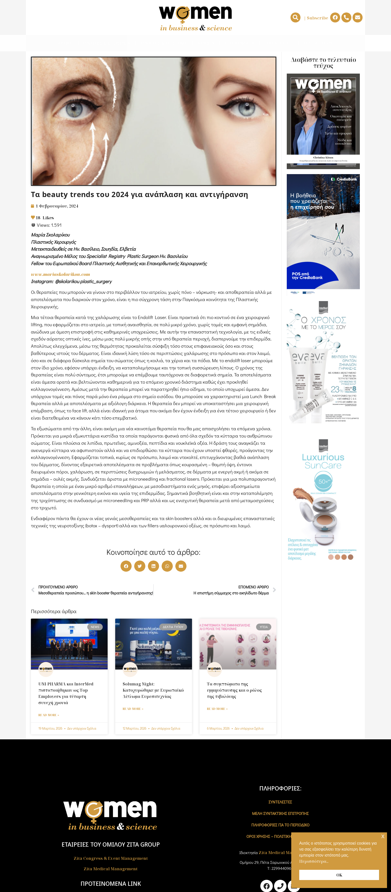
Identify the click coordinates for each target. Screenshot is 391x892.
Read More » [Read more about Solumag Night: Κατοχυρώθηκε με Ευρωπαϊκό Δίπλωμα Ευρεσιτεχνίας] (133, 709)
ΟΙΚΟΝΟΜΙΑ (239, 43)
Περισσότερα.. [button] (313, 861)
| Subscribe (316, 18)
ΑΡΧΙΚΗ (65, 43)
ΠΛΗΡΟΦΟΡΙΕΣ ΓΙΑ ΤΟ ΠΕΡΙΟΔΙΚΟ (280, 824)
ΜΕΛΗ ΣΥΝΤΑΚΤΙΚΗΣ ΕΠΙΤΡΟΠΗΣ (280, 813)
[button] (295, 17)
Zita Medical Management (111, 869)
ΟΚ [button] (339, 875)
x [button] (383, 836)
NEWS (206, 43)
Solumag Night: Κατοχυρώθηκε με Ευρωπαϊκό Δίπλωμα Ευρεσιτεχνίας (153, 690)
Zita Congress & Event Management (111, 858)
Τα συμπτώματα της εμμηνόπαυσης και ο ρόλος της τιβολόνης (234, 690)
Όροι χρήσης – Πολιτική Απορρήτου (280, 836)
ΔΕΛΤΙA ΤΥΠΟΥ (318, 43)
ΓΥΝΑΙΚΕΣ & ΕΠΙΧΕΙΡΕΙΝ (107, 43)
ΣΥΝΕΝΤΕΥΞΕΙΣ (278, 43)
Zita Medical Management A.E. (290, 852)
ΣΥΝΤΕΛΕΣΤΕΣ (280, 801)
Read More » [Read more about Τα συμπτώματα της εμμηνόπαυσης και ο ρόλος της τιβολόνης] (217, 709)
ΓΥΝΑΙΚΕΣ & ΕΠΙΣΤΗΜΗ (164, 43)
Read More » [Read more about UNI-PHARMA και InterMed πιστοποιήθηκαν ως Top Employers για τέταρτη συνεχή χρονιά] (48, 715)
